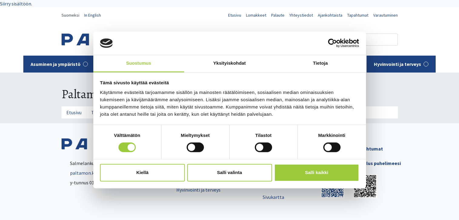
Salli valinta (229, 172)
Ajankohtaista (330, 15)
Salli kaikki (316, 172)
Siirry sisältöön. (16, 4)
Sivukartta (273, 197)
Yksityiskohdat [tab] (229, 63)
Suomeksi (70, 15)
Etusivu (234, 15)
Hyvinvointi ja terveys (401, 64)
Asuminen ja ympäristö (59, 64)
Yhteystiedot (301, 15)
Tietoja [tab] (320, 63)
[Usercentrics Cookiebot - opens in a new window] (332, 43)
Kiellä (142, 172)
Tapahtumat (357, 15)
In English (92, 15)
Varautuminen (385, 15)
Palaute (277, 15)
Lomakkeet (256, 15)
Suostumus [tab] (138, 63)
